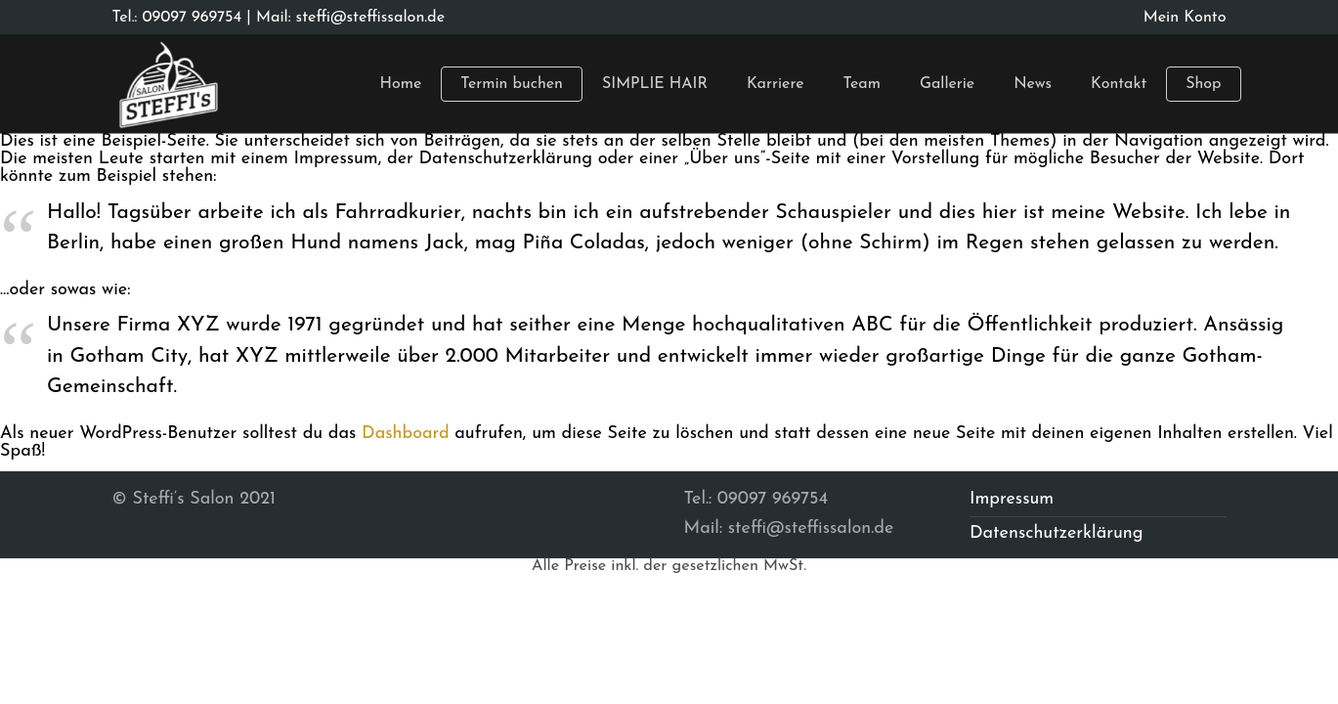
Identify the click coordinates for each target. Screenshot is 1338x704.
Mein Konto (1185, 17)
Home (401, 84)
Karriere (775, 84)
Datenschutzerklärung (1057, 533)
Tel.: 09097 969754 (177, 17)
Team (861, 84)
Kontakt (1118, 84)
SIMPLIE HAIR (655, 84)
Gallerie (947, 84)
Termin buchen (511, 84)
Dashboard (406, 433)
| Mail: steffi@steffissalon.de (343, 17)
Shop (1203, 84)
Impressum (1012, 499)
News (1033, 84)
